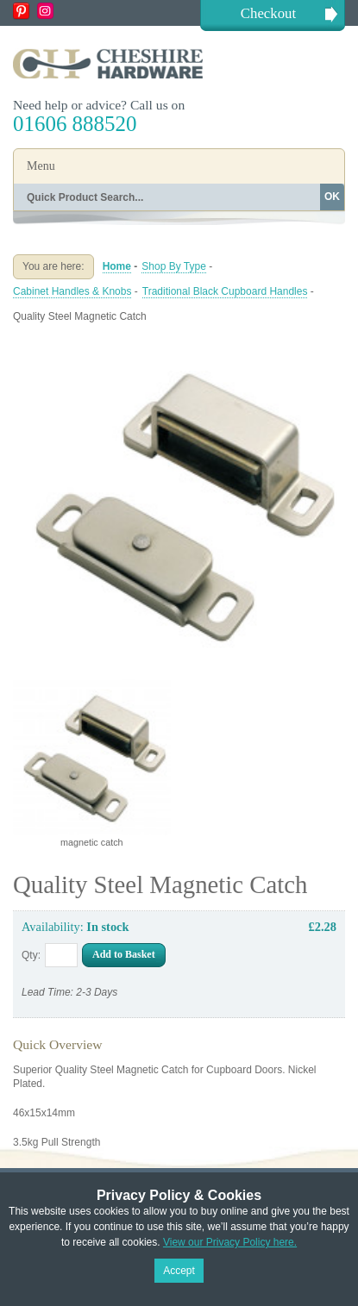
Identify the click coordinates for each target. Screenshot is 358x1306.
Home (117, 266)
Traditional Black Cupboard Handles (225, 291)
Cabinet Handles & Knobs (72, 291)
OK (332, 197)
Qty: (31, 955)
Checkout (268, 13)
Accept (179, 1271)
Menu (41, 165)
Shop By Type (173, 266)
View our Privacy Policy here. (230, 1242)
